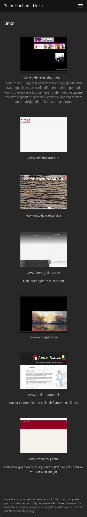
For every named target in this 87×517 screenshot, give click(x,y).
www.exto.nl (44, 499)
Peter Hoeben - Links (23, 5)
